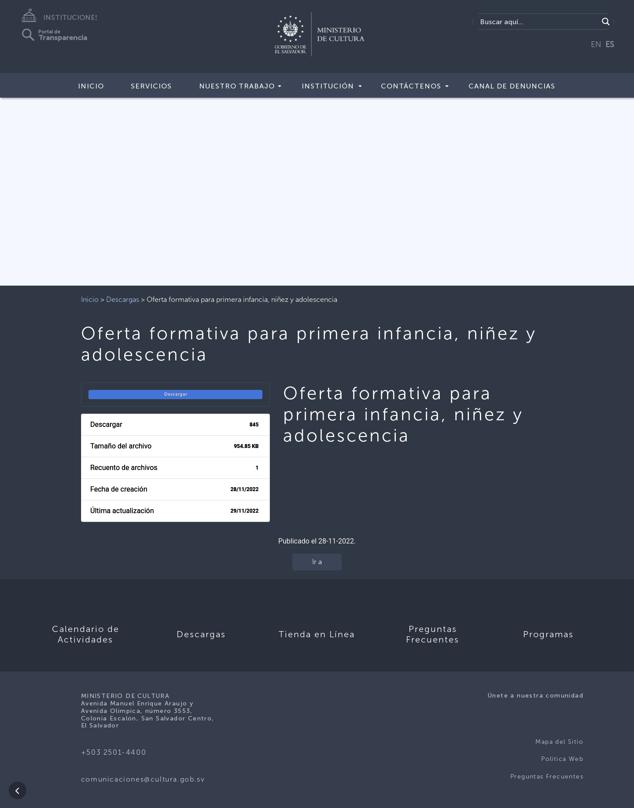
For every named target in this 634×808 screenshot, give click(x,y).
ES (609, 44)
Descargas (122, 299)
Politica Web (562, 759)
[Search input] (538, 21)
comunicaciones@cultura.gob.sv (143, 779)
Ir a (317, 562)
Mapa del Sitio (559, 742)
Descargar (175, 394)
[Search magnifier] (605, 21)
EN (596, 44)
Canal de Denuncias (511, 86)
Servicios (151, 86)
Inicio (91, 86)
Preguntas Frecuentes (546, 776)
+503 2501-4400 (113, 752)
